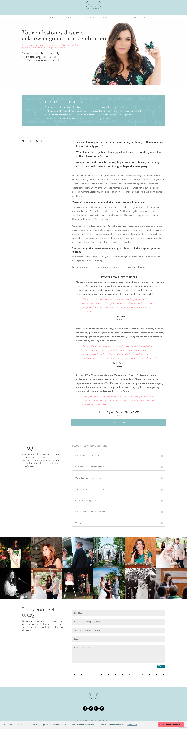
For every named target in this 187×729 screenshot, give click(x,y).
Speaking (90, 17)
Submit (155, 668)
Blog (124, 17)
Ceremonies (51, 17)
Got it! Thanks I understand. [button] (170, 725)
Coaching (72, 17)
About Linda (109, 17)
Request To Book (118, 422)
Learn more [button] (132, 725)
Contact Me (140, 17)
